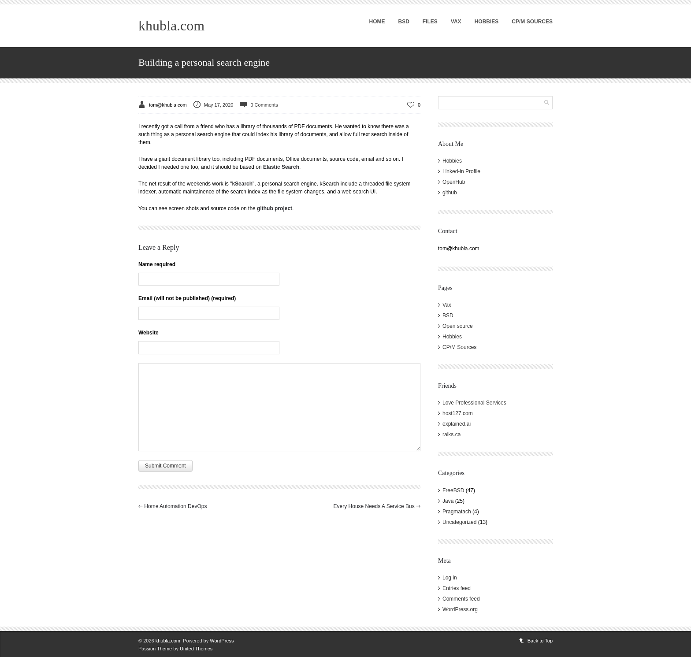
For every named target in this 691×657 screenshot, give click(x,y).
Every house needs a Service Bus (377, 506)
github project (274, 208)
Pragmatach (456, 512)
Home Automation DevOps (172, 506)
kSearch (242, 184)
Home (377, 22)
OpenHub (453, 182)
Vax (456, 22)
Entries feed (456, 588)
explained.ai (456, 424)
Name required (156, 264)
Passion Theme (155, 648)
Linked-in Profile (461, 171)
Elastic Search (281, 167)
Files (430, 22)
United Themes (196, 648)
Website (148, 333)
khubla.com (171, 25)
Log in (449, 578)
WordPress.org (460, 609)
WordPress (222, 640)
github (449, 192)
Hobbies (487, 22)
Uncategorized (459, 522)
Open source (457, 326)
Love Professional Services (474, 403)
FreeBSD (453, 490)
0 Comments (264, 105)
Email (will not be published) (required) (187, 298)
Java (447, 501)
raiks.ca (451, 434)
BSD (403, 22)
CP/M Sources (532, 22)
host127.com (457, 413)
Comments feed (461, 599)
